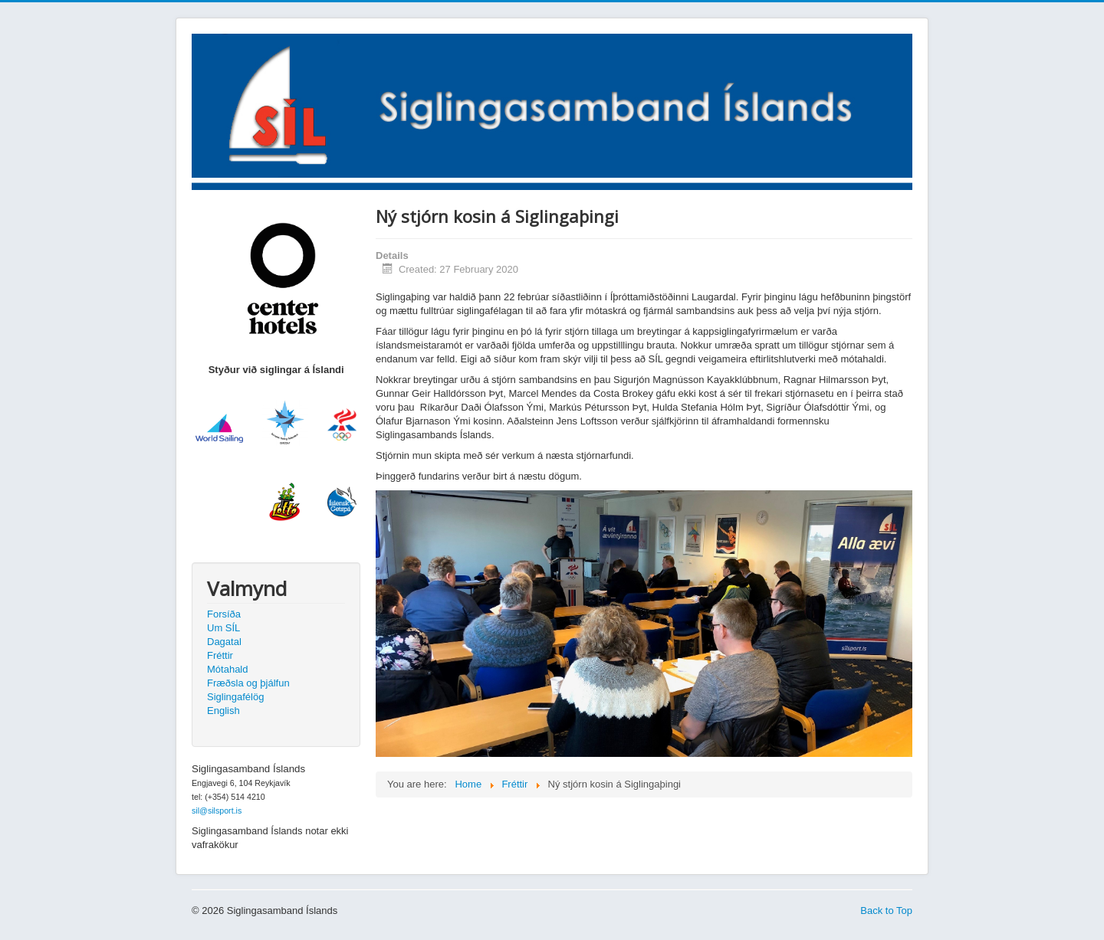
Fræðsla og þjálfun (248, 683)
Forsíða (224, 614)
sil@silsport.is (217, 810)
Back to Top (886, 910)
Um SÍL (223, 628)
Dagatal (224, 641)
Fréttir (220, 655)
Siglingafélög (235, 697)
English (223, 710)
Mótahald (227, 669)
